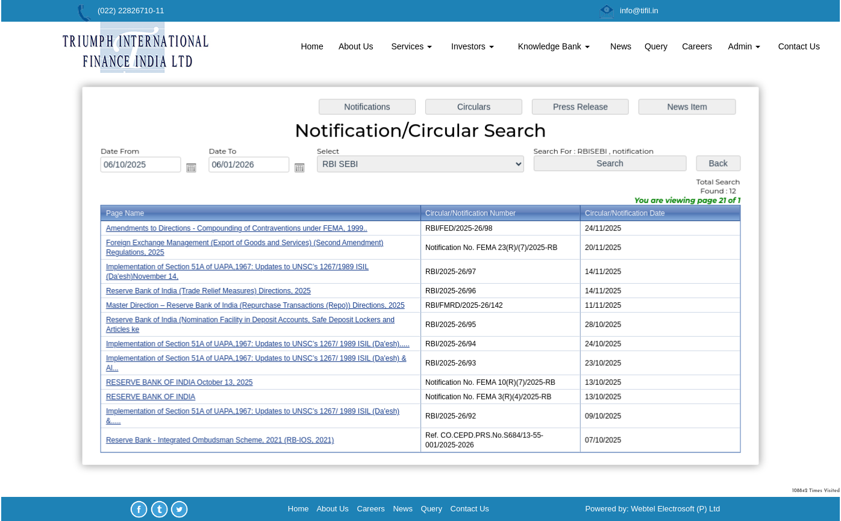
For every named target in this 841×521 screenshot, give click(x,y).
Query (656, 46)
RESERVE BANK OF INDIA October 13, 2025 (185, 380)
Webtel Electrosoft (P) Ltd (675, 508)
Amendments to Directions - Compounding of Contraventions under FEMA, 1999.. (241, 230)
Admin (744, 46)
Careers (697, 46)
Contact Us (799, 46)
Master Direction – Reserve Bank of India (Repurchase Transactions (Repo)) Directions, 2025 (259, 305)
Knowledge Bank (554, 46)
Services (412, 46)
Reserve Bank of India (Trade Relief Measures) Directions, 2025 (214, 291)
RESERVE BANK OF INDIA (157, 394)
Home (312, 46)
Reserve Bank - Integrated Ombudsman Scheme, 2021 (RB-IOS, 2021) (225, 436)
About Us (356, 46)
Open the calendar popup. (197, 170)
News (620, 46)
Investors (472, 46)
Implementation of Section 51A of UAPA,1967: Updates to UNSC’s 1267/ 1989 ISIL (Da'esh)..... (262, 342)
